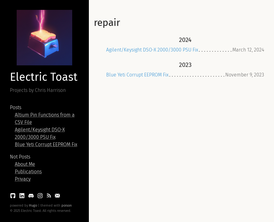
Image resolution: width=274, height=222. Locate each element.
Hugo (33, 206)
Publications (28, 172)
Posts (15, 107)
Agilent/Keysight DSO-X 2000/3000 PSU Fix (152, 50)
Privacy (23, 179)
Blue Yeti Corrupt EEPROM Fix (46, 144)
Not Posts (20, 157)
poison (66, 206)
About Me (25, 164)
